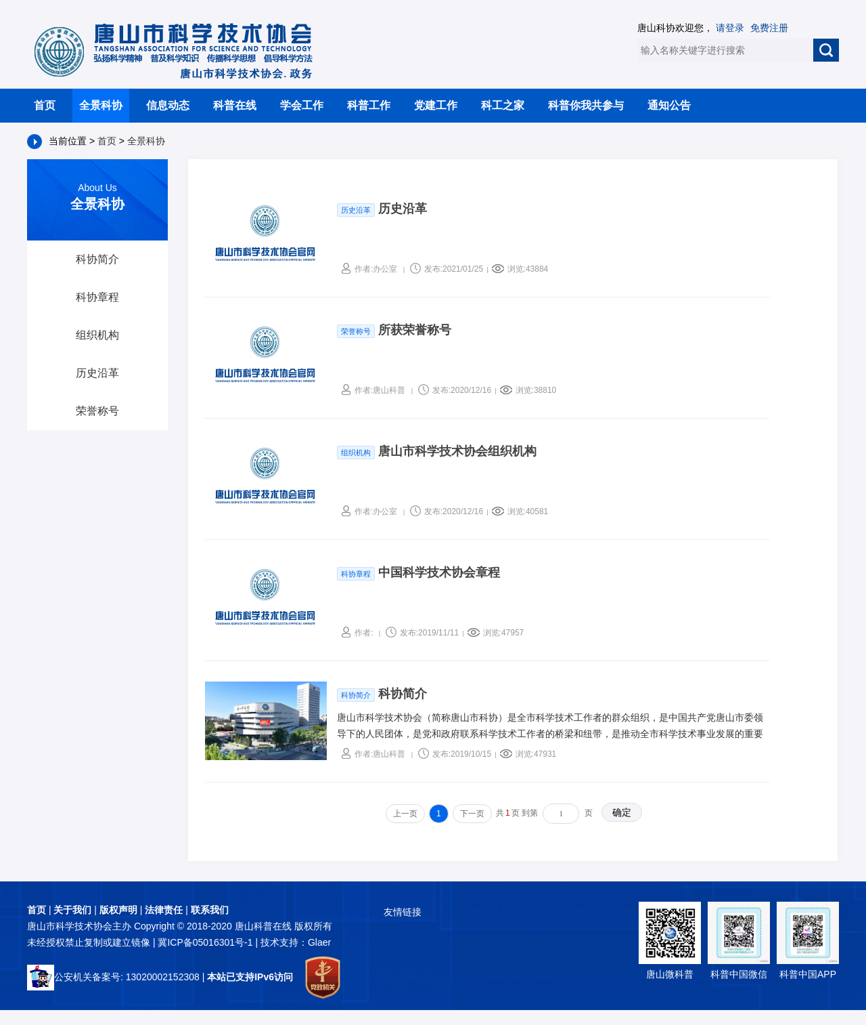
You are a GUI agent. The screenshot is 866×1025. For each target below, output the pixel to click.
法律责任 (164, 909)
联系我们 (210, 909)
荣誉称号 (97, 411)
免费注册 (769, 27)
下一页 (472, 813)
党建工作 (435, 105)
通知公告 (669, 105)
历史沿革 (97, 373)
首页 (44, 105)
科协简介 (97, 259)
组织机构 (97, 335)
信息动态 (167, 105)
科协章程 (97, 297)
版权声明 (118, 909)
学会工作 (301, 105)
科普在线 (234, 105)
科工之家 (502, 105)
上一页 (405, 813)
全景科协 (100, 105)
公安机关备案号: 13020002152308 (113, 976)
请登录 (730, 27)
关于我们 (72, 909)
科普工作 (368, 105)
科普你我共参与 (586, 105)
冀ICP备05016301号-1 (206, 942)
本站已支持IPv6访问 (250, 976)
